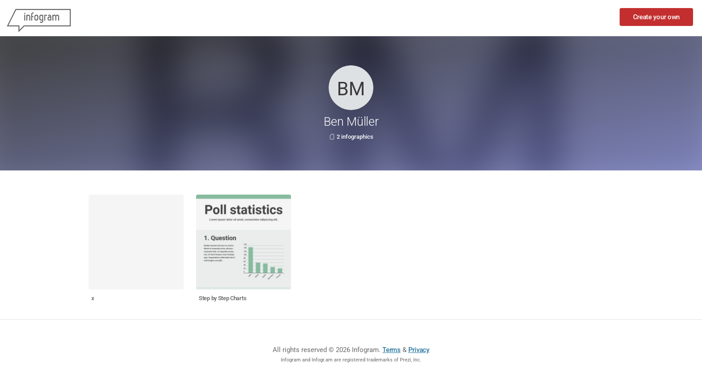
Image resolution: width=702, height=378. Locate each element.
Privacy (418, 350)
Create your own (656, 17)
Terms (391, 350)
